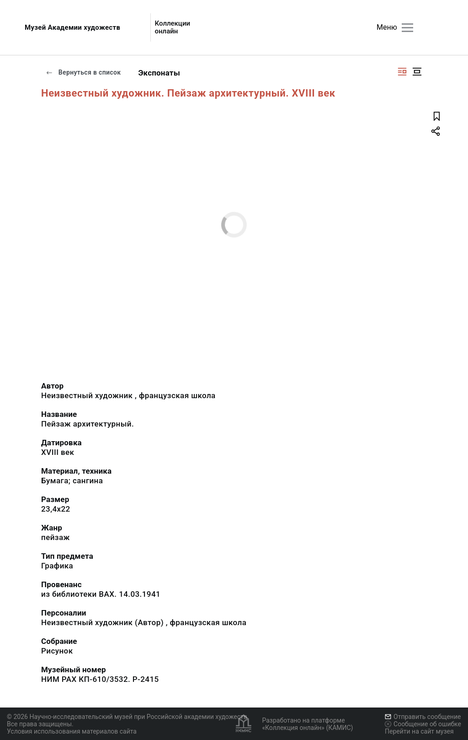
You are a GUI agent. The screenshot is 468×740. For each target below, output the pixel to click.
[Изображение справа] (402, 71)
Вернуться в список (83, 72)
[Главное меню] (407, 28)
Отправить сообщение (423, 716)
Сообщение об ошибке (423, 724)
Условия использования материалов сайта (72, 731)
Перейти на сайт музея (419, 731)
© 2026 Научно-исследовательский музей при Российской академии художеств (127, 716)
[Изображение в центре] (417, 71)
